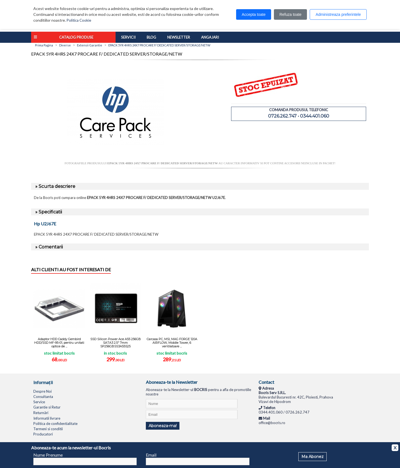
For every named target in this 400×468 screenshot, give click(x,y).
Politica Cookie (79, 20)
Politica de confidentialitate (55, 423)
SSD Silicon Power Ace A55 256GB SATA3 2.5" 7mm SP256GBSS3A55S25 (115, 342)
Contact (266, 382)
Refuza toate (290, 14)
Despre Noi (42, 391)
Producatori (43, 434)
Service (39, 402)
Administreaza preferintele (338, 14)
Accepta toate (254, 14)
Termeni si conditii (48, 429)
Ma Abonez (312, 456)
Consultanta (43, 396)
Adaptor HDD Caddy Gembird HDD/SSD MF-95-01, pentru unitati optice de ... (59, 342)
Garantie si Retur (47, 407)
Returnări (40, 412)
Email (151, 454)
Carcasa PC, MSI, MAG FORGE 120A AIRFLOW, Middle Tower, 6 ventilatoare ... (172, 342)
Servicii (128, 37)
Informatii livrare (46, 418)
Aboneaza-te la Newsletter (172, 382)
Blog (151, 37)
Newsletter (178, 37)
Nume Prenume (48, 454)
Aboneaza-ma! (163, 425)
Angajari (210, 37)
